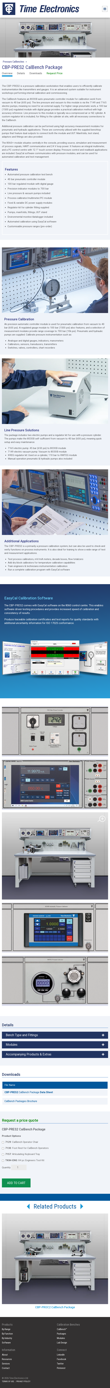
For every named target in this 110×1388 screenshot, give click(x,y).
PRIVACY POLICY (23, 1381)
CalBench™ (62, 1329)
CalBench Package (28, 1092)
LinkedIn (61, 1354)
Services (6, 1363)
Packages (61, 1333)
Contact (6, 1368)
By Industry (7, 1338)
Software (6, 1342)
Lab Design (62, 1342)
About (5, 1354)
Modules (61, 1338)
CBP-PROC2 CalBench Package (55, 1307)
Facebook (61, 1359)
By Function (7, 1333)
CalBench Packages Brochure (20, 1101)
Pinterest (61, 1368)
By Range (6, 1329)
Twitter (60, 1363)
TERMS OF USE (8, 1381)
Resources (7, 1359)
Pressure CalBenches (13, 61)
